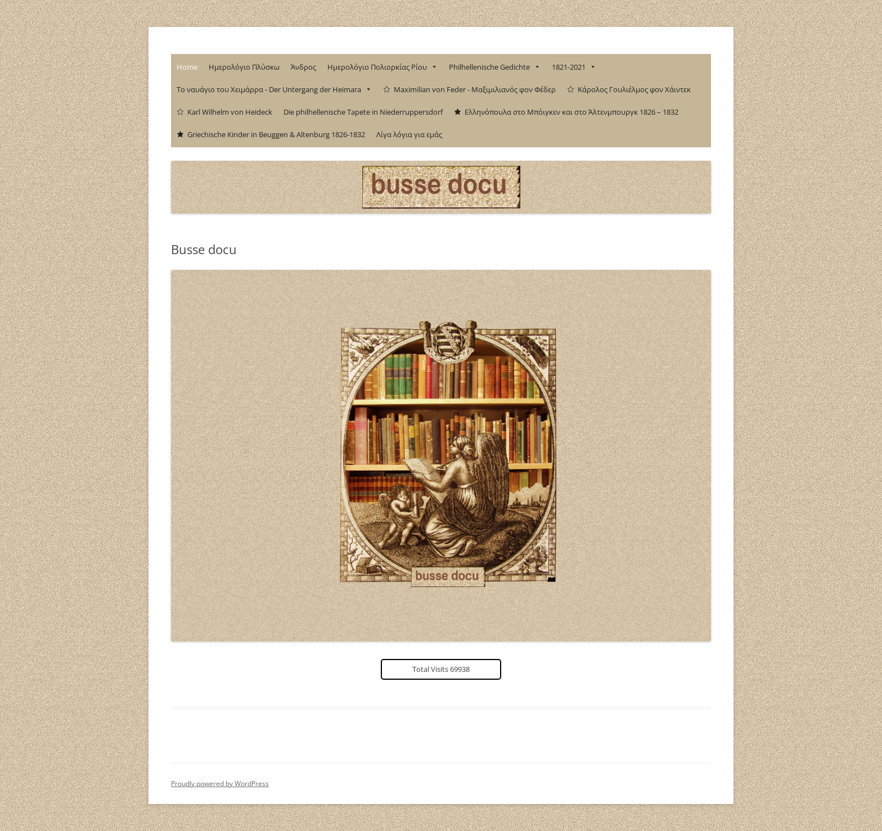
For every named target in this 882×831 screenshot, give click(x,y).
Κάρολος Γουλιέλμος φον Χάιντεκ (634, 89)
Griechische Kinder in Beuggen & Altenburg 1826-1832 (276, 134)
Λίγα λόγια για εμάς (409, 134)
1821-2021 (574, 67)
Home (187, 67)
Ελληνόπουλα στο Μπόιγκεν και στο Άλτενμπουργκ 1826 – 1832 (571, 112)
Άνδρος (303, 67)
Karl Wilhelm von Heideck (229, 112)
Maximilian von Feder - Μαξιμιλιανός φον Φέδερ (475, 89)
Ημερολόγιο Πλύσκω (244, 67)
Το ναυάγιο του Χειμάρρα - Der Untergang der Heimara (274, 89)
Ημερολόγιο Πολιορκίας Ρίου (382, 67)
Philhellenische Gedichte (495, 67)
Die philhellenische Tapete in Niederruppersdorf (363, 112)
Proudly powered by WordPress (220, 783)
